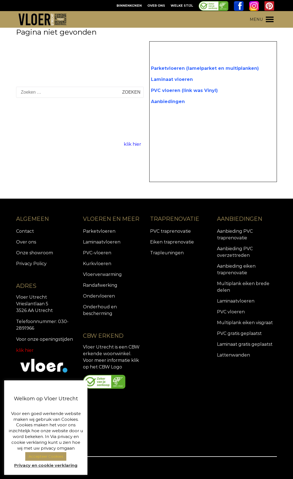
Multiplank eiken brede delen (243, 287)
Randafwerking (100, 285)
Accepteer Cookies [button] (46, 456)
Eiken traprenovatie (172, 242)
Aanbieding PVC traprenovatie (235, 234)
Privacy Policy (31, 263)
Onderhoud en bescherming (100, 310)
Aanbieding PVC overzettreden (235, 252)
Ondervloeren (99, 296)
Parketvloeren (99, 231)
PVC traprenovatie (170, 231)
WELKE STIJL (182, 5)
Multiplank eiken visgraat (245, 322)
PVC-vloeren (97, 252)
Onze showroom (34, 252)
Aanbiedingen (168, 101)
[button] (256, 19)
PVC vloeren (231, 311)
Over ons (26, 242)
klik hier (132, 144)
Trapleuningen (167, 252)
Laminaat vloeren (172, 79)
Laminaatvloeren (101, 242)
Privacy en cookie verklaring (45, 465)
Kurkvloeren (97, 263)
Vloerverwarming (102, 274)
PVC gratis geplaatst (239, 333)
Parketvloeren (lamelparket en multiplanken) (205, 68)
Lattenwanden (233, 355)
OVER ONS (156, 5)
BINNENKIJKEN (129, 5)
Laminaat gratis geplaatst (244, 344)
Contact (25, 231)
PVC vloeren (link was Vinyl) (184, 90)
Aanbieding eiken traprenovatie (236, 269)
